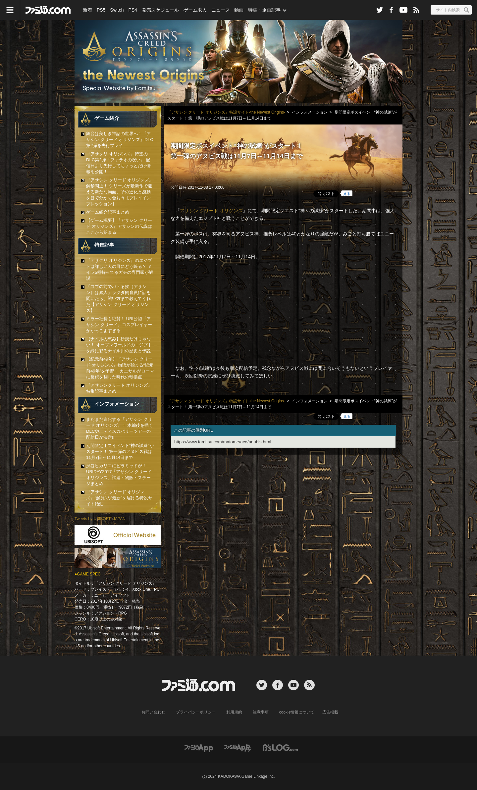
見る (346, 194)
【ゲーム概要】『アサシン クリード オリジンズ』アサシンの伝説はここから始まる (119, 226)
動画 (238, 10)
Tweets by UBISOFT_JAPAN (100, 519)
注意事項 (261, 712)
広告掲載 (330, 712)
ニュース (220, 10)
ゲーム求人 (195, 10)
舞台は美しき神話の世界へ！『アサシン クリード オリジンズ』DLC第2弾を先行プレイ (119, 139)
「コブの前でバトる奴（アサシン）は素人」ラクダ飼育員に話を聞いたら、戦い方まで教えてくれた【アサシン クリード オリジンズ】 (118, 298)
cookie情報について (297, 712)
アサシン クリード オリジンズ (211, 210)
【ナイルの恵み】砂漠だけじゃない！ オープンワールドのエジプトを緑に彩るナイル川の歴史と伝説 (119, 344)
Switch (117, 10)
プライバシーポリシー (196, 712)
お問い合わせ (153, 712)
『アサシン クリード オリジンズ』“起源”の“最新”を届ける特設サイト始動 (119, 497)
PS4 (132, 10)
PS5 (101, 10)
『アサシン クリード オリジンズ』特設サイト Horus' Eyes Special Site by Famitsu (238, 61)
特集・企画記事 (264, 10)
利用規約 (234, 712)
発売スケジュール (160, 10)
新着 (87, 10)
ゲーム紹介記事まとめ (107, 212)
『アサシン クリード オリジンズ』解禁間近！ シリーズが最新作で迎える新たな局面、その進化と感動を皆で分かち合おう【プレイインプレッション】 (119, 191)
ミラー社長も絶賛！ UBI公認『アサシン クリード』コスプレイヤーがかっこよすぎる (119, 324)
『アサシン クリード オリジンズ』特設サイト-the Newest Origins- (226, 112)
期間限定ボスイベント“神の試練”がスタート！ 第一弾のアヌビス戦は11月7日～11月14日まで (120, 451)
